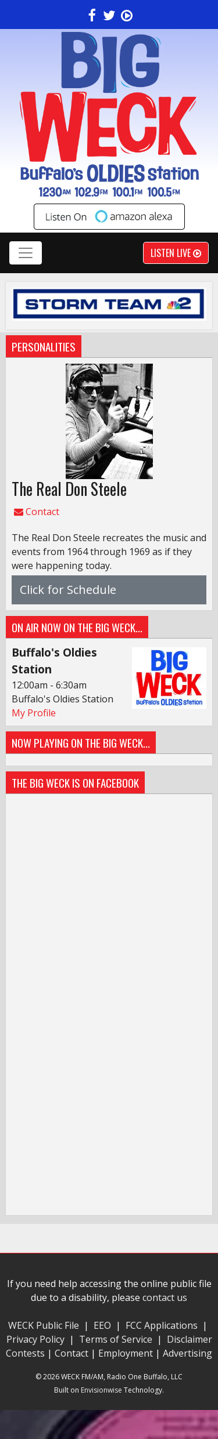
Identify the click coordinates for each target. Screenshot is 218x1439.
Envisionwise (101, 1390)
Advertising (187, 1353)
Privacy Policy (36, 1339)
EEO (102, 1325)
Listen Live (176, 253)
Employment (125, 1353)
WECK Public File (43, 1325)
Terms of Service (118, 1339)
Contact (36, 511)
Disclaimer (189, 1339)
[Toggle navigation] (25, 252)
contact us (164, 1297)
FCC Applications (162, 1325)
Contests (25, 1353)
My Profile (34, 712)
